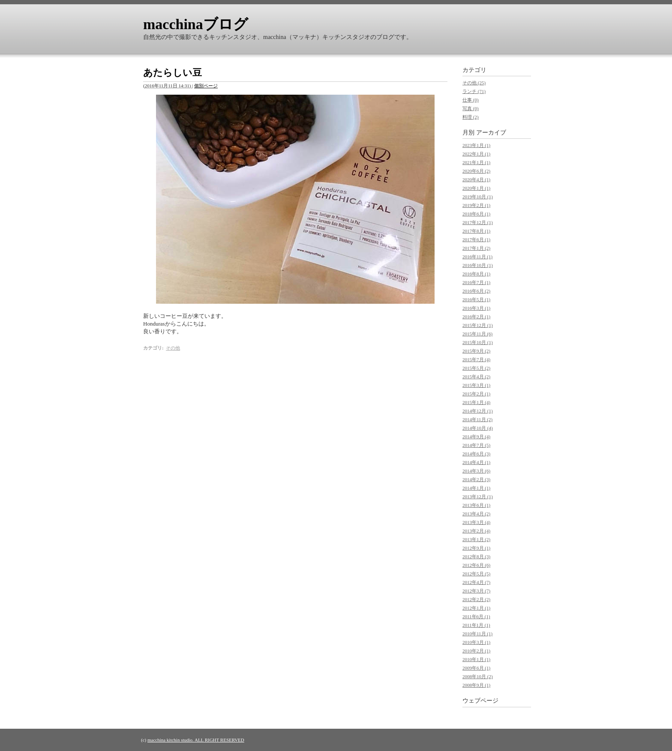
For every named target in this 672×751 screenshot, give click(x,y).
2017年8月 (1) (476, 230)
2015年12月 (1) (477, 325)
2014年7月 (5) (476, 445)
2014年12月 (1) (477, 410)
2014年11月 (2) (477, 419)
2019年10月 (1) (477, 196)
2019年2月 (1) (476, 205)
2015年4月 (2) (476, 376)
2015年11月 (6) (477, 333)
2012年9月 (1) (476, 548)
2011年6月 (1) (476, 616)
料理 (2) (470, 117)
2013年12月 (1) (477, 496)
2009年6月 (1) (476, 667)
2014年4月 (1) (476, 462)
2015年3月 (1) (476, 385)
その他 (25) (474, 82)
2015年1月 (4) (476, 402)
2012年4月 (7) (476, 582)
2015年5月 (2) (476, 368)
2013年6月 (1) (476, 505)
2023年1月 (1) (476, 145)
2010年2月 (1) (476, 650)
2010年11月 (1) (477, 633)
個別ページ (206, 85)
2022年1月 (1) (476, 153)
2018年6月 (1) (476, 213)
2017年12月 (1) (477, 222)
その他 (173, 347)
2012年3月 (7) (476, 590)
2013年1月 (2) (476, 539)
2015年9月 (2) (476, 350)
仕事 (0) (470, 99)
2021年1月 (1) (476, 162)
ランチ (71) (474, 91)
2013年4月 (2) (476, 513)
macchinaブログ (195, 24)
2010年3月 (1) (476, 642)
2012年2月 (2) (476, 599)
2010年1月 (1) (476, 659)
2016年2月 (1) (476, 316)
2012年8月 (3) (476, 556)
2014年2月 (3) (476, 479)
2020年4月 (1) (476, 179)
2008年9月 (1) (476, 685)
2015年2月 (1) (476, 393)
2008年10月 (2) (477, 676)
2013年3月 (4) (476, 522)
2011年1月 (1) (476, 625)
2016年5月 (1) (476, 299)
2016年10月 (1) (477, 265)
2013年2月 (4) (476, 530)
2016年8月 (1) (476, 273)
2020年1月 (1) (476, 188)
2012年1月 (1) (476, 607)
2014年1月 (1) (476, 488)
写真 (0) (470, 108)
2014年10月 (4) (477, 428)
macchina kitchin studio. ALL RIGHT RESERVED (195, 739)
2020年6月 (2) (476, 171)
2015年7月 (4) (476, 359)
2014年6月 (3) (476, 453)
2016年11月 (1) (477, 256)
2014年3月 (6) (476, 470)
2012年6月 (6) (476, 565)
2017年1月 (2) (476, 248)
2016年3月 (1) (476, 308)
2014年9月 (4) (476, 436)
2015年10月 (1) (477, 342)
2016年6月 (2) (476, 290)
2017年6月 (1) (476, 239)
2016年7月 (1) (476, 282)
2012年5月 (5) (476, 573)
